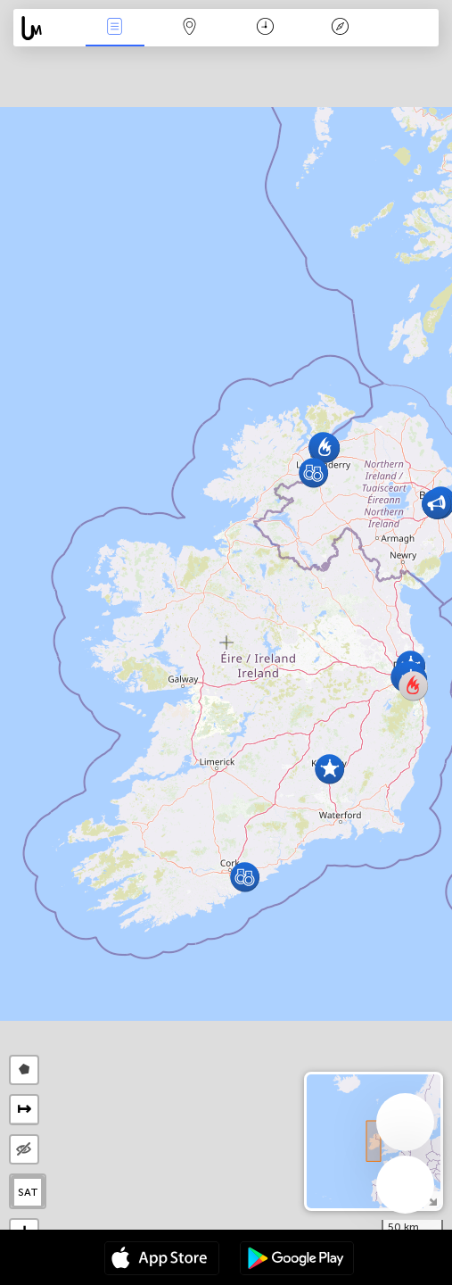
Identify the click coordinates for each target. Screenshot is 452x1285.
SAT (28, 1192)
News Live (115, 28)
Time (265, 28)
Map (190, 28)
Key (340, 28)
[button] (313, 472)
